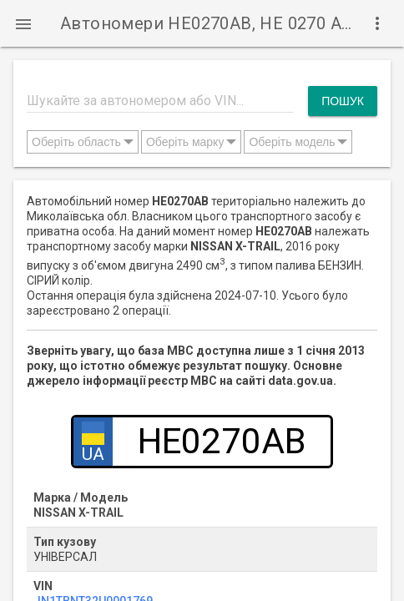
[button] (23, 23)
